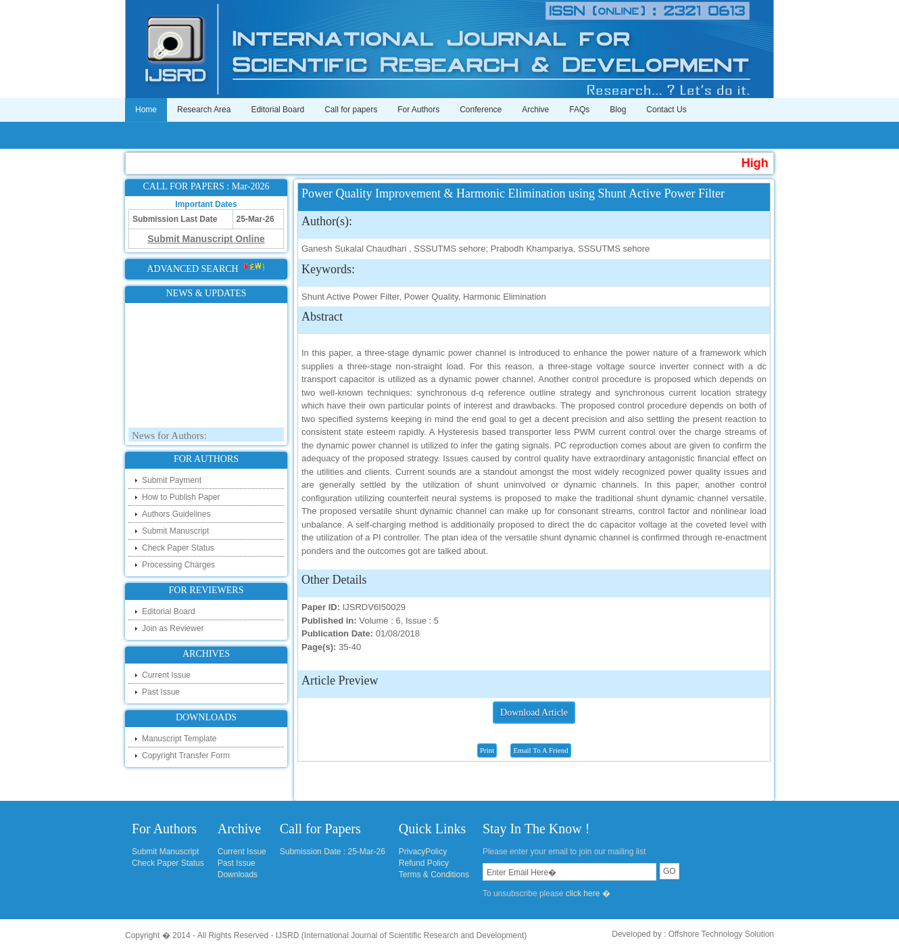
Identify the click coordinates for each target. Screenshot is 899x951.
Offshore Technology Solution (721, 934)
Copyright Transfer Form (186, 755)
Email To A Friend (540, 750)
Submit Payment (171, 480)
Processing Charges (178, 565)
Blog (618, 109)
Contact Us (666, 109)
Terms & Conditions (434, 874)
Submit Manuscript (175, 531)
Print (487, 750)
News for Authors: (169, 437)
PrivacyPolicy (423, 851)
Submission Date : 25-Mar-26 (332, 851)
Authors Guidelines (176, 514)
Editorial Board (277, 109)
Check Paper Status (178, 548)
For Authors (418, 109)
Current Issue (166, 675)
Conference (481, 109)
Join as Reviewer (172, 628)
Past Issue (161, 692)
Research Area (203, 109)
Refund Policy (424, 863)
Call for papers (350, 109)
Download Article (534, 713)
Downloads (238, 874)
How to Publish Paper (181, 497)
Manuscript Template (179, 738)
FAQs (579, 109)
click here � (588, 893)
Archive (535, 109)
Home (146, 109)
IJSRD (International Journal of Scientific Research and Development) (401, 935)
